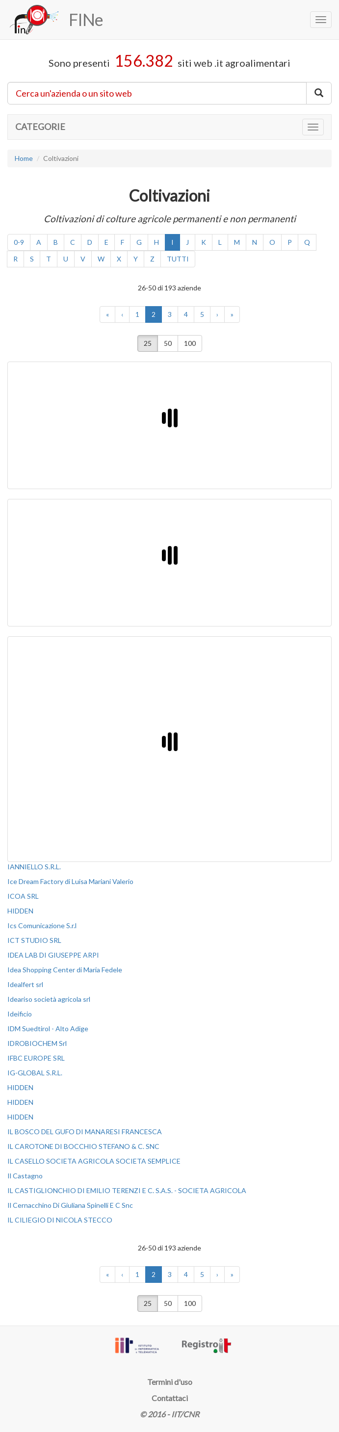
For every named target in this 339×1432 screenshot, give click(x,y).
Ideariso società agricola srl (48, 999)
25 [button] (148, 343)
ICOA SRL (23, 896)
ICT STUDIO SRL (34, 940)
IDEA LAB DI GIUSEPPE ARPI (53, 955)
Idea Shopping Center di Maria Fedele (64, 969)
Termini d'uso (169, 1381)
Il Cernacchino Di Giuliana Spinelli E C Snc (70, 1205)
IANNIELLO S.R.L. (34, 866)
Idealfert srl (25, 984)
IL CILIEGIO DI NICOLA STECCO (59, 1220)
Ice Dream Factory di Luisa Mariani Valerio (70, 881)
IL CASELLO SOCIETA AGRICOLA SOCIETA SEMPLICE (94, 1161)
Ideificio (19, 1014)
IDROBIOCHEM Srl (37, 1043)
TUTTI (178, 259)
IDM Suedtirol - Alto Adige (47, 1028)
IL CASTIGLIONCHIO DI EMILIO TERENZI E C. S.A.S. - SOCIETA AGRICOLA (126, 1190)
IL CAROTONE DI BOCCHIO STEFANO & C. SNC (83, 1146)
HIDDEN (20, 911)
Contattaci (170, 1398)
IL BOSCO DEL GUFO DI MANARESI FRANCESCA (84, 1131)
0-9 (19, 242)
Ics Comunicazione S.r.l (42, 925)
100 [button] (190, 343)
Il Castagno (25, 1176)
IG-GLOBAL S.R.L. (34, 1072)
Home (24, 158)
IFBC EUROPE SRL (36, 1058)
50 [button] (168, 343)
